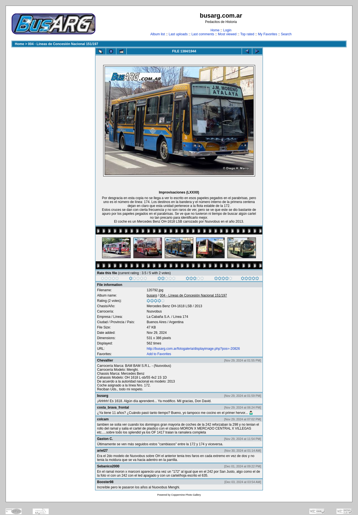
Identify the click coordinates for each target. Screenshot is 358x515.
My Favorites (267, 34)
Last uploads (178, 34)
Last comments (202, 34)
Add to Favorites (159, 354)
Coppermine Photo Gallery (186, 494)
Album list (157, 34)
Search (286, 34)
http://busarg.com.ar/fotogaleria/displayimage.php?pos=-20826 (193, 349)
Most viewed (227, 34)
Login (227, 30)
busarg (152, 295)
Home (215, 30)
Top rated (247, 34)
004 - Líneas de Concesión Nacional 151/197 (63, 44)
